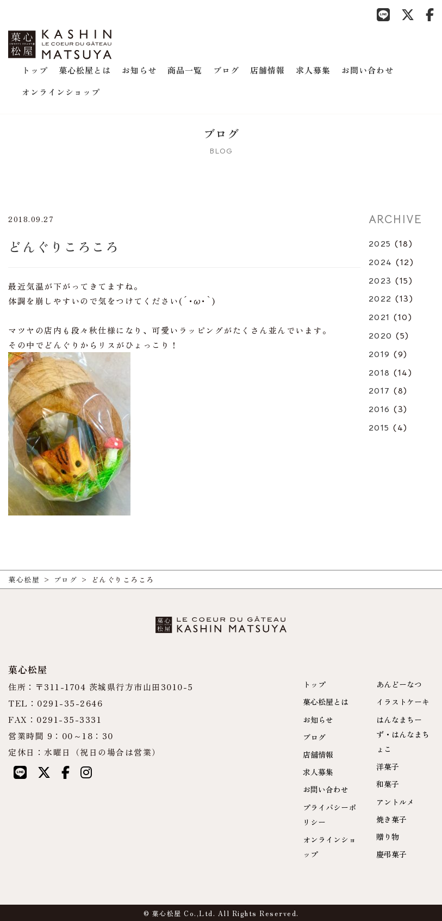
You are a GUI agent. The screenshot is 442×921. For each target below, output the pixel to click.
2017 (379, 390)
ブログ (226, 70)
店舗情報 (267, 70)
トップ (35, 70)
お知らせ (139, 70)
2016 (379, 409)
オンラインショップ (61, 91)
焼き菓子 (391, 819)
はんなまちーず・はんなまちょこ (402, 734)
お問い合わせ (367, 70)
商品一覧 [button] (184, 70)
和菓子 (387, 783)
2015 (379, 427)
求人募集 (313, 70)
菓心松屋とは (85, 70)
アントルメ (395, 801)
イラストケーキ (402, 701)
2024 (381, 262)
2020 (381, 335)
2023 (380, 280)
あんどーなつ (399, 684)
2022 (380, 298)
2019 (379, 354)
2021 (379, 317)
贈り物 (387, 836)
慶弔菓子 (391, 854)
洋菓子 (387, 766)
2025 (380, 243)
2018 (379, 372)
